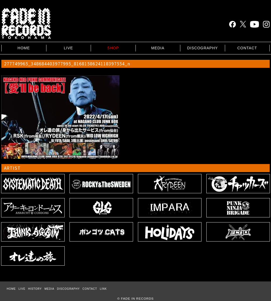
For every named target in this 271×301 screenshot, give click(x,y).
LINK (103, 288)
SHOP (113, 48)
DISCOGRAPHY (202, 48)
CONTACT (247, 48)
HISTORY (35, 288)
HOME (23, 48)
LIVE (68, 48)
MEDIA (157, 48)
